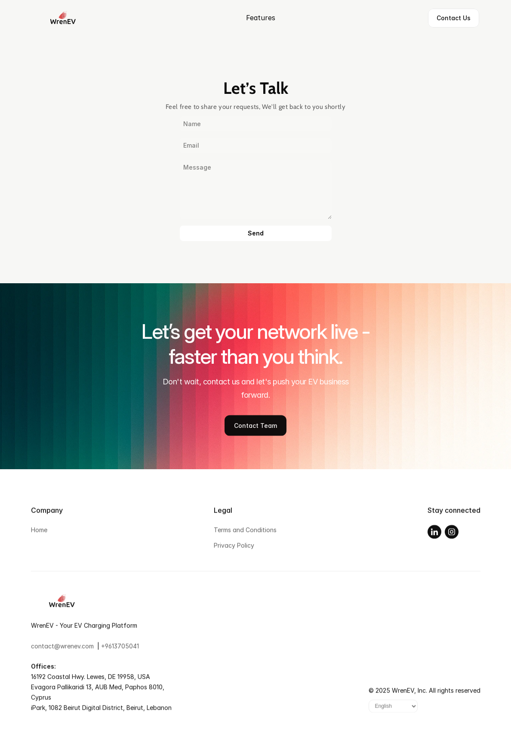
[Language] (393, 709)
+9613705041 (120, 649)
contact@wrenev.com (62, 649)
